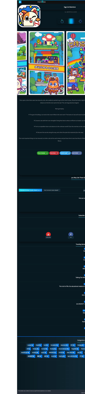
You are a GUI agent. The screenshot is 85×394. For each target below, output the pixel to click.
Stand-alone (67, 337)
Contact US (75, 377)
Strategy (62, 333)
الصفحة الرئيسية (74, 357)
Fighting (44, 344)
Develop (35, 337)
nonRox (70, 389)
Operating (69, 341)
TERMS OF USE (74, 365)
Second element (46, 337)
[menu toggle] (82, 2)
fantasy (18, 337)
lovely (35, 344)
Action (79, 333)
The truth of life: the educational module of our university (59, 275)
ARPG (79, 344)
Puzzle (20, 333)
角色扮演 (13, 344)
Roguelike (56, 337)
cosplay (12, 333)
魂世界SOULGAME (55, 12)
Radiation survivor (70, 310)
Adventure (46, 333)
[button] (78, 392)
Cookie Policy (74, 373)
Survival (26, 337)
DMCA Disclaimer (73, 361)
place (61, 341)
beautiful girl (7, 341)
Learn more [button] (68, 392)
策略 (21, 344)
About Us (75, 381)
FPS (64, 344)
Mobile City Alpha (71, 257)
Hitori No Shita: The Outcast (33, 370)
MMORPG (34, 341)
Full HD (43, 341)
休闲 (28, 344)
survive (71, 344)
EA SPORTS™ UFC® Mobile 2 (67, 292)
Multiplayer (78, 337)
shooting (17, 341)
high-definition (54, 344)
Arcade (79, 341)
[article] (22, 158)
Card (28, 333)
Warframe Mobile (71, 301)
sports (25, 341)
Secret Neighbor (71, 239)
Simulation (36, 333)
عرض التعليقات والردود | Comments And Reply (13, 179)
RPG (54, 333)
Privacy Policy (74, 369)
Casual (71, 333)
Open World (53, 341)
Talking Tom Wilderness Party (67, 266)
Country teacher (71, 248)
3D (10, 337)
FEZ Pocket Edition (70, 283)
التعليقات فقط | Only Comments (34, 179)
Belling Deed (72, 319)
